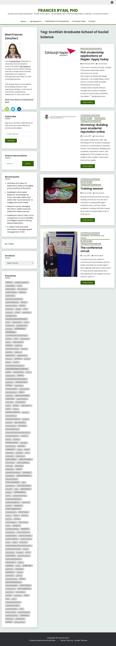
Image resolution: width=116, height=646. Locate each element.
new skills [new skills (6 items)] (19, 452)
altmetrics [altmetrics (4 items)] (22, 292)
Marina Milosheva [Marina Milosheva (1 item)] (10, 446)
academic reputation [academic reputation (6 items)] (21, 282)
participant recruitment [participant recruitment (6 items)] (13, 472)
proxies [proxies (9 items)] (8, 505)
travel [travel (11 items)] (26, 595)
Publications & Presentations (57, 21)
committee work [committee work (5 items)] (21, 325)
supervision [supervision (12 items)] (10, 572)
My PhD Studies (86, 118)
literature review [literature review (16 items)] (11, 442)
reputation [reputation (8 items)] (16, 525)
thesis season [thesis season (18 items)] (25, 585)
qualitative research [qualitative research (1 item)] (10, 512)
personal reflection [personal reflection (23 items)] (23, 475)
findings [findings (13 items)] (8, 385)
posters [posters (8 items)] (8, 492)
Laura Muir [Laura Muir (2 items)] (24, 435)
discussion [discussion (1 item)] (8, 358)
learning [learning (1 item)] (8, 439)
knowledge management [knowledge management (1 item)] (12, 435)
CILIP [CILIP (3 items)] (7, 322)
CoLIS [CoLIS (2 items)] (26, 322)
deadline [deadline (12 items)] (9, 345)
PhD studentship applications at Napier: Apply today (94, 56)
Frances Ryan (102, 64)
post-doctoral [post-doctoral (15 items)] (25, 489)
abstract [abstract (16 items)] (9, 282)
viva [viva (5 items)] (21, 608)
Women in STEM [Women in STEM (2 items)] (10, 612)
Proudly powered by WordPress (42, 640)
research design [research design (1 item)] (10, 532)
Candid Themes (80, 640)
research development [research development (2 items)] (23, 532)
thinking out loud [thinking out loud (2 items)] (10, 588)
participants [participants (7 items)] (26, 472)
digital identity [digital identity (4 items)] (10, 355)
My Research (35, 21)
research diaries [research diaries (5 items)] (11, 535)
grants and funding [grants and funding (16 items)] (22, 395)
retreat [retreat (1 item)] (7, 542)
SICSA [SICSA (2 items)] (27, 552)
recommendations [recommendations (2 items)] (10, 522)
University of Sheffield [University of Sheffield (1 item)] (11, 608)
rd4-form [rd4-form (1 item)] (8, 515)
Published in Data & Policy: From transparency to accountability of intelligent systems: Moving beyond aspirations (20, 219)
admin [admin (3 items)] (19, 285)
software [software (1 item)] (20, 562)
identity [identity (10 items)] (15, 405)
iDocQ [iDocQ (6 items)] (8, 409)
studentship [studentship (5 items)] (19, 569)
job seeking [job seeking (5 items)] (22, 425)
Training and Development (90, 121)
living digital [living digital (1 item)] (23, 442)
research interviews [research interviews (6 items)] (25, 535)
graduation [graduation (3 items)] (9, 395)
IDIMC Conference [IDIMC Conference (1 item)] (26, 405)
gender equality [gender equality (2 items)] (24, 388)
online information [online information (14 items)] (25, 459)
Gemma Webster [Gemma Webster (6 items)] (11, 389)
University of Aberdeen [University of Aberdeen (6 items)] (13, 602)
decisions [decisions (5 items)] (18, 345)
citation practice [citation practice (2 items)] (17, 322)
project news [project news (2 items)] (25, 502)
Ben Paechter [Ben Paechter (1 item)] (9, 309)
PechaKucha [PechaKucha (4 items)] (9, 475)
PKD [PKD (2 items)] (16, 489)
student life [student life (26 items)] (27, 565)
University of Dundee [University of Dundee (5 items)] (12, 605)
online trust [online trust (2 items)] (9, 465)
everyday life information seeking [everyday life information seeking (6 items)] (16, 379)
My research (25, 66)
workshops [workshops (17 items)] (24, 615)
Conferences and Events (90, 115)
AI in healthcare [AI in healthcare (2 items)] (22, 289)
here (19, 128)
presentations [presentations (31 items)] (19, 492)
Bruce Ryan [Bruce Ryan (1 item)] (9, 312)
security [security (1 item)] (25, 548)
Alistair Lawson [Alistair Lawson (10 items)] (11, 292)
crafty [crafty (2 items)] (15, 338)
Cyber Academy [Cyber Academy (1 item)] (24, 338)
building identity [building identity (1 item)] (26, 312)
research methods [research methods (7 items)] (11, 539)
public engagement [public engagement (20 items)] (13, 509)
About (23, 21)
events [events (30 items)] (20, 375)
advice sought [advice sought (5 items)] (10, 289)
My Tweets (9, 244)
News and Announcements (91, 48)
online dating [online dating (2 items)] (9, 456)
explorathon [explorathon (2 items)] (9, 382)
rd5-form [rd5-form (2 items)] (16, 515)
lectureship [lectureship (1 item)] (16, 439)
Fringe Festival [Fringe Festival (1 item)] (18, 385)
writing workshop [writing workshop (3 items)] (19, 622)
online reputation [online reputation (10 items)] (22, 462)
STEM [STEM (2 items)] (17, 565)
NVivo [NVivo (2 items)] (27, 452)
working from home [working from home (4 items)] (11, 615)
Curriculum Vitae (79, 21)
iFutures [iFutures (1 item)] (15, 408)
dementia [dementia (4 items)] (8, 352)
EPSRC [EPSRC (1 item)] (28, 372)
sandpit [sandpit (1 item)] (14, 542)
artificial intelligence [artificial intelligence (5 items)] (12, 302)
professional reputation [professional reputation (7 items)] (13, 499)
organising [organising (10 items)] (18, 466)
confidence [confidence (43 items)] (10, 332)
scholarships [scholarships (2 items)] (23, 542)
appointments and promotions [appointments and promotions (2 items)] (13, 299)
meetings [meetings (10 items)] (21, 446)
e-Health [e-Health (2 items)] (16, 362)
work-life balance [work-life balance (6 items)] (24, 612)
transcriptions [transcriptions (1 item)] (17, 595)
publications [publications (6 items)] (18, 505)
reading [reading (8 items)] (16, 519)
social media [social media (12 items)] (10, 555)
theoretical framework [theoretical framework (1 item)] (11, 578)
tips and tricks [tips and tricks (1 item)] (9, 592)
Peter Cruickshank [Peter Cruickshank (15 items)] (12, 482)
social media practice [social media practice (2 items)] (23, 555)
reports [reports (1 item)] (8, 525)
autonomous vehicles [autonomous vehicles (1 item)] (11, 305)
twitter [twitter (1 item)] (13, 598)
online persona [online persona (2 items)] (10, 462)
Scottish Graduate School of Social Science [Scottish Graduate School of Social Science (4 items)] (18, 545)
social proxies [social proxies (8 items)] (10, 562)
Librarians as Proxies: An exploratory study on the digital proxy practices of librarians (20, 186)
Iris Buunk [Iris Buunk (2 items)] (8, 422)
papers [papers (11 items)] (18, 469)
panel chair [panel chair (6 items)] (9, 469)
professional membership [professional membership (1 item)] (20, 495)
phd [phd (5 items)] (23, 482)
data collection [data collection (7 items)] (17, 342)
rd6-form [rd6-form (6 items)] (24, 515)
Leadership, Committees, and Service (92, 236)
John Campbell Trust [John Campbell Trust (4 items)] (12, 429)
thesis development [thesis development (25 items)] (13, 582)
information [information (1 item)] (25, 412)
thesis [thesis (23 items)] (22, 579)
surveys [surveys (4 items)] (19, 572)
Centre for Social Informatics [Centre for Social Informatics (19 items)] (16, 319)
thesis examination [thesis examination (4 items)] (11, 585)
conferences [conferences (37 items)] (19, 328)
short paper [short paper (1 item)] (19, 552)
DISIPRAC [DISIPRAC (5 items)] (18, 358)
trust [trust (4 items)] (7, 598)
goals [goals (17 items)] (21, 392)
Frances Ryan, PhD (58, 10)
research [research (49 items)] (24, 529)
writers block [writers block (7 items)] (20, 618)
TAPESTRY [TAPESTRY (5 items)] (9, 575)
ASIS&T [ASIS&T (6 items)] (23, 302)
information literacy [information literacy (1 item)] (10, 415)
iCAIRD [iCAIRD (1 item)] (8, 405)
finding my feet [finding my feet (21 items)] (21, 382)
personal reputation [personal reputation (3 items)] (11, 479)
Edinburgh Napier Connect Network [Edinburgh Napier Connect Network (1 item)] (14, 365)
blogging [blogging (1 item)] (18, 309)
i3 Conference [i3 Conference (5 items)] (20, 402)
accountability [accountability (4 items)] (10, 285)
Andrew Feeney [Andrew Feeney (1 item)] (10, 295)
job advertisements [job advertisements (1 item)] (10, 425)
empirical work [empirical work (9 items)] (18, 372)
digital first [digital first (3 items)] (18, 352)
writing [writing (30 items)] (8, 622)
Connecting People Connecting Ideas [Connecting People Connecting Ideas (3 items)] (16, 335)
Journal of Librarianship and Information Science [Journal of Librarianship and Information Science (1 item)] (17, 432)
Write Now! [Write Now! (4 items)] (9, 618)
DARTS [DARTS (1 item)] (8, 342)
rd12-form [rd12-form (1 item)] (8, 518)
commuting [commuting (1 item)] (8, 328)
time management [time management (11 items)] (24, 588)
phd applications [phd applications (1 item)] (10, 485)
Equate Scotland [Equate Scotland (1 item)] (10, 375)
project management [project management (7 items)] (12, 502)
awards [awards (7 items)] (22, 305)
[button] (60, 52)
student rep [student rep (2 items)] (9, 569)
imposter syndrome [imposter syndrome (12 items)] (12, 412)
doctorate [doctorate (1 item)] (27, 358)
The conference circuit (91, 249)
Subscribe (11, 141)
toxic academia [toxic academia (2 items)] (20, 592)
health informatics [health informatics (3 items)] (22, 398)
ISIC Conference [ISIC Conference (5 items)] (20, 422)
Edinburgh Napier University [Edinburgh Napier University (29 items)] (16, 369)
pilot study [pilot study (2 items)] (8, 489)
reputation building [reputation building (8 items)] (12, 529)
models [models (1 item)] (19, 449)
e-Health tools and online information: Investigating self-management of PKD (20, 229)
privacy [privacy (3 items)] (8, 495)
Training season (91, 188)
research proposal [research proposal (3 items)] (26, 539)
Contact (91, 21)
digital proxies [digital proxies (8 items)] (22, 355)
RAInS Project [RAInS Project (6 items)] (23, 512)
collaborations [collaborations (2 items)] (9, 325)
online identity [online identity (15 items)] (11, 459)
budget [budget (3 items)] (17, 312)
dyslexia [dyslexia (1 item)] (8, 362)
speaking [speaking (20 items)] (9, 565)
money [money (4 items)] (27, 449)
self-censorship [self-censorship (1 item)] (9, 552)
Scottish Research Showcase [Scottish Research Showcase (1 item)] (13, 548)
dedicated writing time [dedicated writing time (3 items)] (12, 348)
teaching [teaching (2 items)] (19, 575)
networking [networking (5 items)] (9, 452)
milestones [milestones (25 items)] (10, 449)
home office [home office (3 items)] (9, 402)
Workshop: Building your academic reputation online (94, 128)
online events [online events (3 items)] (20, 456)
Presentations (100, 118)
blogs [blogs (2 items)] (25, 309)
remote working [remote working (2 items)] (23, 522)
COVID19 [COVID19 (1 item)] (8, 338)
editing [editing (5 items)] (8, 372)
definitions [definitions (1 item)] (24, 348)
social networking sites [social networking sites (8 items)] (13, 559)
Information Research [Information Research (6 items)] (12, 419)
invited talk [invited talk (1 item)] (25, 419)
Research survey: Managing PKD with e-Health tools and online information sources (19, 209)
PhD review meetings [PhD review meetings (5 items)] (23, 485)
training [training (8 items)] (8, 595)
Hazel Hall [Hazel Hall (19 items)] (9, 399)
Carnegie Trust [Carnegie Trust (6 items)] (10, 315)
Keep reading (88, 102)
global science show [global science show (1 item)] (11, 392)
